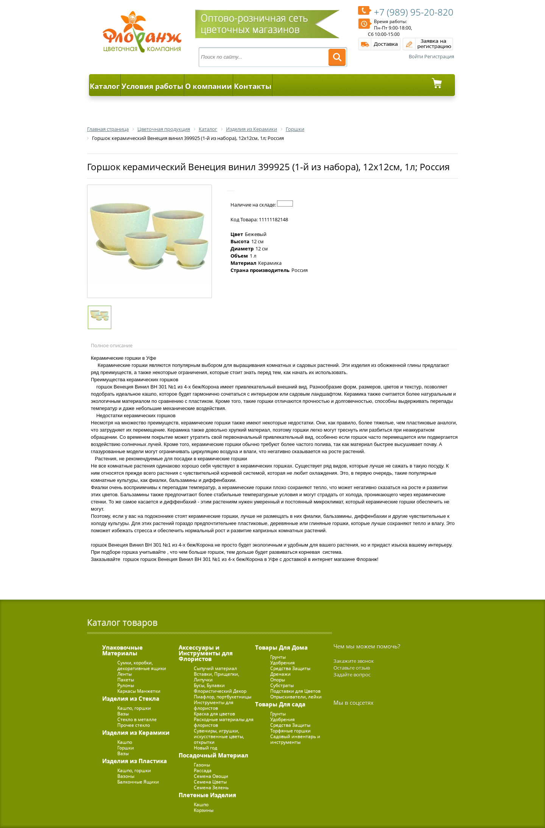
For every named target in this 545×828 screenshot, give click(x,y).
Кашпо (124, 742)
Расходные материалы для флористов (224, 722)
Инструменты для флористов (214, 705)
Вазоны (125, 776)
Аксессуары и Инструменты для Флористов (206, 652)
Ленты (124, 674)
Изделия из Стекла (130, 698)
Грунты (278, 657)
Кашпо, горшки (134, 708)
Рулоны (125, 685)
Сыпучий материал (215, 668)
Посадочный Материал (213, 755)
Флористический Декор (220, 691)
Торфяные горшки (290, 730)
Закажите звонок (353, 660)
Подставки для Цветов (295, 691)
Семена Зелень (211, 787)
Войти (416, 56)
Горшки (125, 747)
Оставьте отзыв (351, 667)
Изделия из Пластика (134, 760)
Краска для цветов (214, 713)
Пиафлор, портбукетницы (222, 696)
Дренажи (280, 674)
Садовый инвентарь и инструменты (295, 739)
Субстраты (282, 685)
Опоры (277, 679)
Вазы (123, 713)
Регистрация (439, 56)
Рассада (203, 770)
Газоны (202, 764)
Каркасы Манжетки (138, 691)
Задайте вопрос (352, 674)
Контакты (252, 86)
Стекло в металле (137, 719)
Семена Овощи (211, 776)
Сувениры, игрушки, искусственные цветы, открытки (219, 736)
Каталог (105, 86)
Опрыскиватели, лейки (296, 696)
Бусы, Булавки (209, 685)
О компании (208, 86)
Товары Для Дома (281, 647)
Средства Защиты (290, 668)
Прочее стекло (133, 725)
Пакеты (125, 679)
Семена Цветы (210, 782)
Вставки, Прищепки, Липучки (216, 676)
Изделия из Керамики (136, 732)
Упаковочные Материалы (122, 650)
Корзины (203, 810)
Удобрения (282, 662)
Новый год (205, 747)
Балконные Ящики (138, 782)
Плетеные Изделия (207, 794)
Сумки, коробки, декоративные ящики (141, 665)
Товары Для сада (280, 704)
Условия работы (152, 86)
